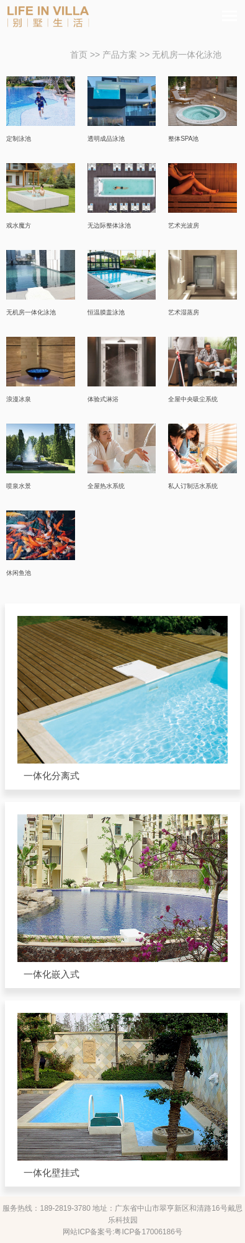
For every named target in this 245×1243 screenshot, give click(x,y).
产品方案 (119, 55)
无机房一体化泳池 (186, 55)
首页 (78, 55)
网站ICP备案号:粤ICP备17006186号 (122, 1231)
